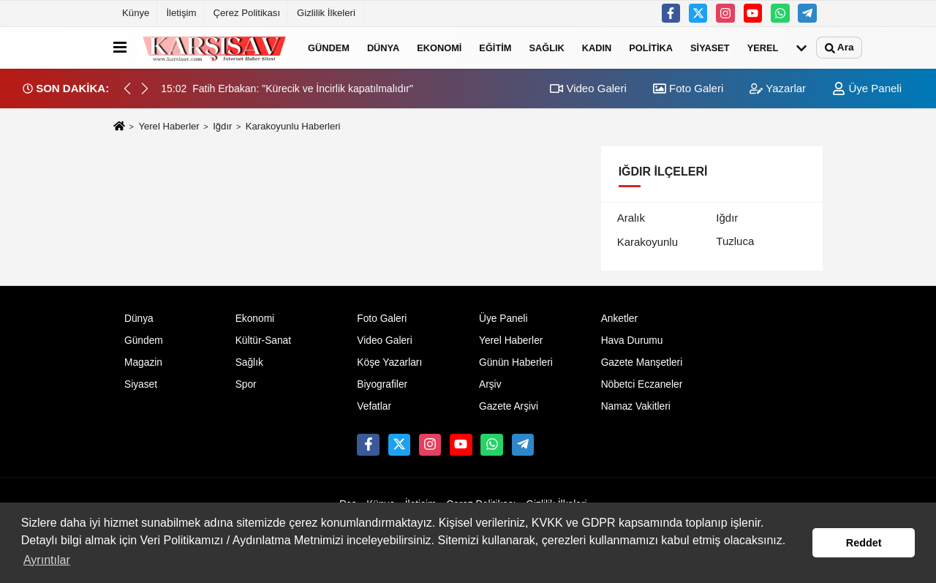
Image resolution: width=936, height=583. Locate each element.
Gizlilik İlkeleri (326, 12)
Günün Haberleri (516, 362)
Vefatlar (374, 406)
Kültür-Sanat (263, 340)
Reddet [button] (864, 543)
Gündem (329, 47)
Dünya (383, 47)
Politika (651, 47)
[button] (144, 88)
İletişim (181, 12)
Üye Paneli (867, 88)
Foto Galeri (688, 88)
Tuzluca (735, 241)
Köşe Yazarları (389, 362)
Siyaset (710, 47)
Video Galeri (588, 88)
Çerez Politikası (246, 12)
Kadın (597, 47)
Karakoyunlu (647, 242)
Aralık (631, 217)
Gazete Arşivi (508, 406)
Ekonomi (439, 47)
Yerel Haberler (168, 126)
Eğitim (495, 47)
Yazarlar (778, 88)
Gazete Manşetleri (642, 362)
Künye (135, 12)
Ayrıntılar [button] (46, 560)
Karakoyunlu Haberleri (293, 126)
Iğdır (222, 126)
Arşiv (490, 384)
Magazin (143, 362)
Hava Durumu (632, 340)
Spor (246, 384)
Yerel (763, 47)
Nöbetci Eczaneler (642, 384)
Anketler (619, 318)
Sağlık (546, 47)
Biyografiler (382, 384)
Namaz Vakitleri (636, 406)
